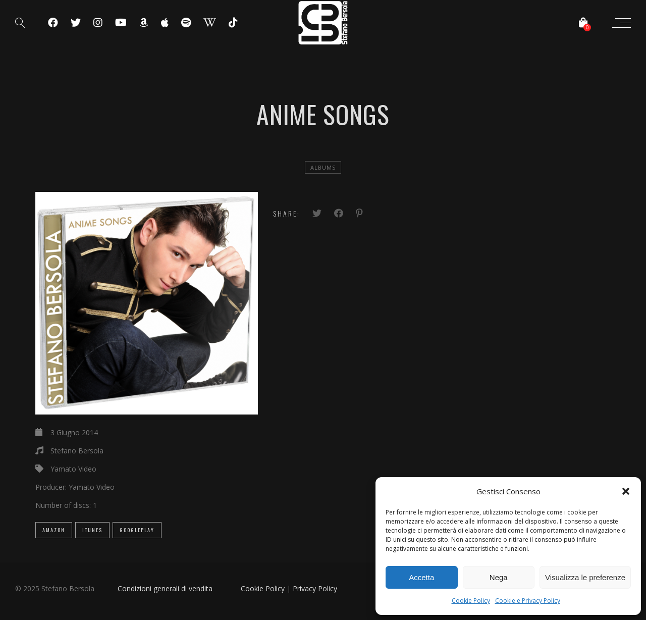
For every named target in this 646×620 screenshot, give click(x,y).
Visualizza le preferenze (585, 577)
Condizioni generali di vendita (165, 588)
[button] (626, 491)
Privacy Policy (315, 588)
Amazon (53, 530)
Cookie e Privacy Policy (527, 600)
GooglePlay (137, 530)
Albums (323, 167)
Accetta (421, 577)
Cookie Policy (471, 600)
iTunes (92, 530)
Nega (499, 577)
